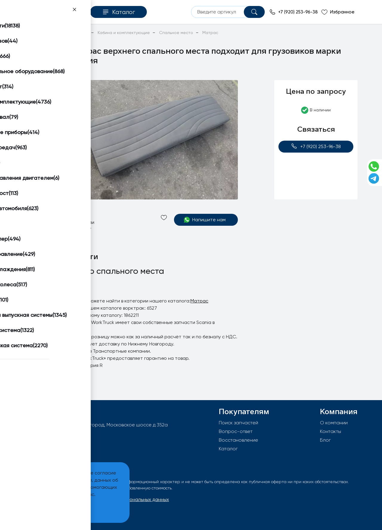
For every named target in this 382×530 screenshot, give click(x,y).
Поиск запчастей (238, 422)
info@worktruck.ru (52, 434)
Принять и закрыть (45, 509)
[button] (46, 87)
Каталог (228, 448)
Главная (32, 32)
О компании (334, 422)
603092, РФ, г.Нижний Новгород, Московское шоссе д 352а (100, 425)
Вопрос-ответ (235, 431)
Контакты (330, 431)
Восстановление (238, 440)
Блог (325, 440)
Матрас (199, 301)
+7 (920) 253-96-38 (316, 146)
